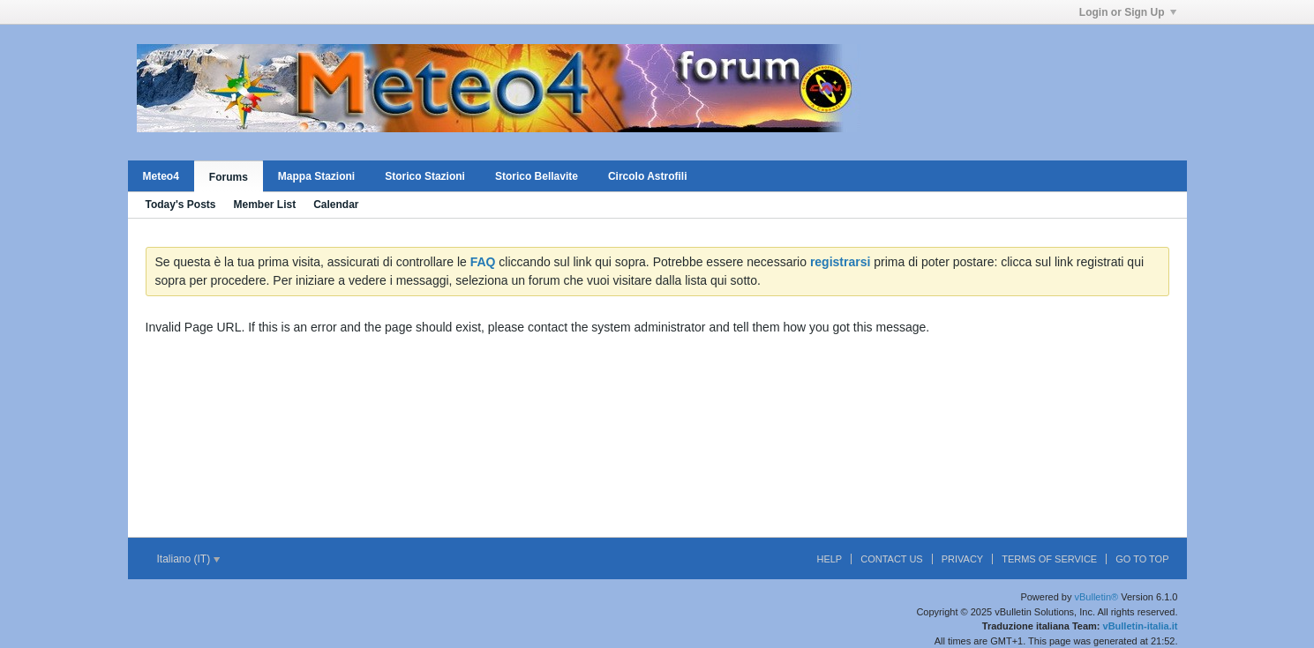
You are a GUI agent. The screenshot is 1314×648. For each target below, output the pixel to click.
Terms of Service (1049, 559)
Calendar (335, 204)
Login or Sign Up (1127, 12)
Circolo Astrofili (647, 176)
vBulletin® (1097, 597)
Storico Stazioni (425, 176)
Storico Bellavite (536, 176)
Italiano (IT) (188, 559)
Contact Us (891, 559)
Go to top (1141, 559)
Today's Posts (181, 204)
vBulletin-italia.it (1140, 626)
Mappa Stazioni (316, 176)
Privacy (962, 559)
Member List (265, 204)
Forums (228, 177)
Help (829, 559)
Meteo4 (161, 176)
